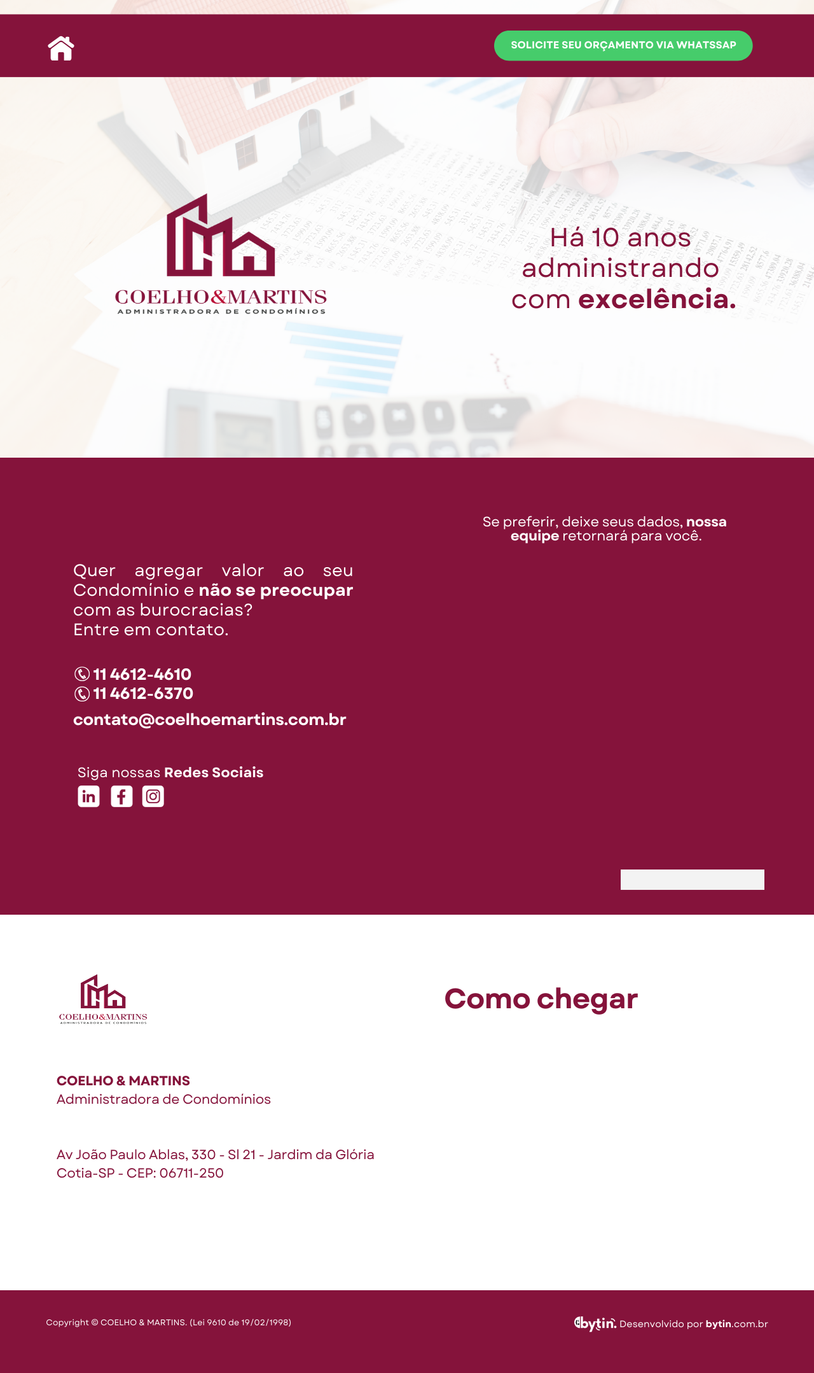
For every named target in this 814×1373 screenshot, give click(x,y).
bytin (719, 1324)
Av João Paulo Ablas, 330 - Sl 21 (156, 1154)
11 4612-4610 (142, 674)
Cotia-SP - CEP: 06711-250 (140, 1173)
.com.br (749, 1324)
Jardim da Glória (320, 1154)
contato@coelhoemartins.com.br (210, 719)
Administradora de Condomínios (164, 1099)
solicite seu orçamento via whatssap (623, 45)
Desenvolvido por (662, 1324)
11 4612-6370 (143, 693)
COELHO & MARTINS (123, 1080)
